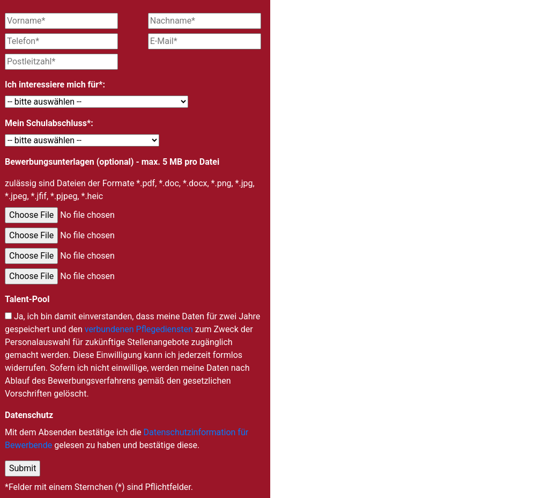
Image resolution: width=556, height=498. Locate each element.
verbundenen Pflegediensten (139, 329)
